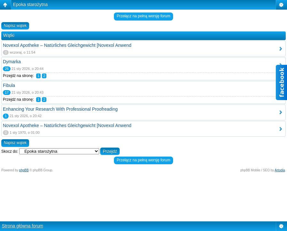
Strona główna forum (22, 225)
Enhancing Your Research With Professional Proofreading (60, 109)
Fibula (9, 85)
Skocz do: (9, 151)
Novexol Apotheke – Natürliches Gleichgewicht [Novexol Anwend (67, 45)
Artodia (280, 170)
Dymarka (12, 61)
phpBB (24, 170)
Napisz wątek (15, 25)
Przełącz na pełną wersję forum (143, 16)
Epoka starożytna (30, 4)
